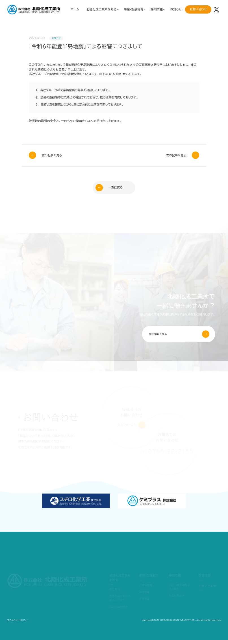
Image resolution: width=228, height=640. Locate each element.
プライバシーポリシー (17, 620)
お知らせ (176, 9)
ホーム (75, 9)
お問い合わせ (198, 9)
